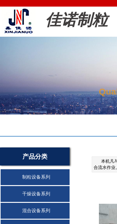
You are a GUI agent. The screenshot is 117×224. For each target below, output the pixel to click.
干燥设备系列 (36, 193)
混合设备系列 (36, 210)
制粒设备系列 (36, 177)
